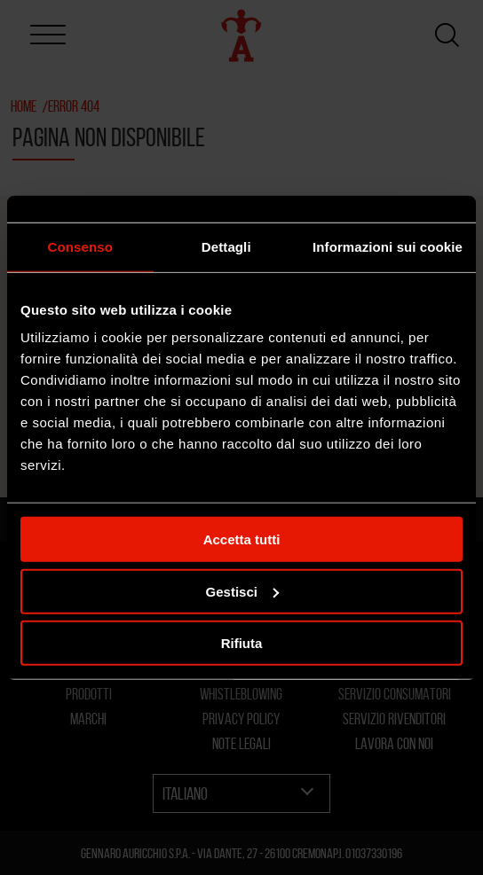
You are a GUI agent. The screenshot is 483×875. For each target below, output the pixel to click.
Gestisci (242, 590)
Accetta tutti (242, 539)
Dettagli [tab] (226, 246)
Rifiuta (242, 643)
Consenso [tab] (80, 246)
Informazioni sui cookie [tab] (388, 246)
